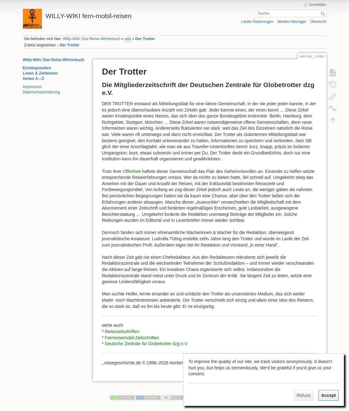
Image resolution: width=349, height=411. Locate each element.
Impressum (32, 87)
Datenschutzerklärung (41, 92)
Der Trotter (145, 39)
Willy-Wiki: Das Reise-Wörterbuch (92, 39)
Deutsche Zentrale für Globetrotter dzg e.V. (146, 343)
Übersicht (318, 21)
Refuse (304, 395)
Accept (328, 395)
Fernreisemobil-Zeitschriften (132, 337)
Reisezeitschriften (122, 331)
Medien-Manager (291, 21)
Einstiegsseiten (37, 68)
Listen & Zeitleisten (40, 73)
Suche (323, 13)
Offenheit (132, 171)
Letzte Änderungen (257, 21)
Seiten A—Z (33, 78)
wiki (128, 39)
